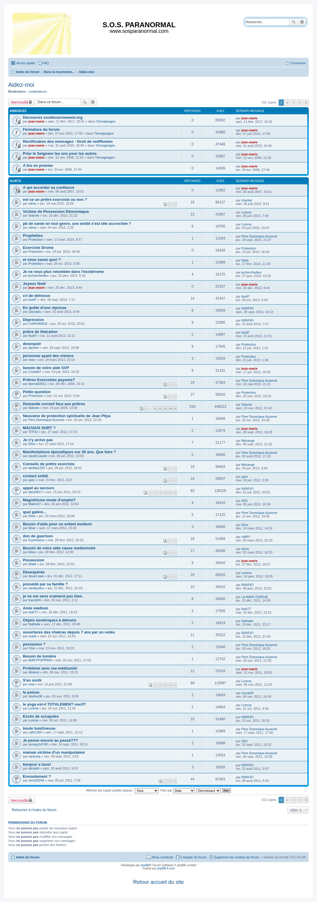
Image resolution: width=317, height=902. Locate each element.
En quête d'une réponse (45, 307)
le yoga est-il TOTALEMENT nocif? (54, 704)
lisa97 (32, 299)
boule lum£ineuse (39, 728)
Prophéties (33, 235)
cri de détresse (36, 295)
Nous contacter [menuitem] (162, 857)
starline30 (35, 696)
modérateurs (38, 91)
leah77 (33, 612)
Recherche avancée (302, 22)
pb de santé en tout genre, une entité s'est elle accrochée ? (77, 223)
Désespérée (34, 572)
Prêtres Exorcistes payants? (49, 380)
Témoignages (106, 121)
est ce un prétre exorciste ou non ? (55, 199)
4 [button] (300, 102)
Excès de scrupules (41, 716)
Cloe (31, 648)
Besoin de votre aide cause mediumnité (59, 548)
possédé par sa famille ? (45, 584)
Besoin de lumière (39, 656)
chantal (246, 200)
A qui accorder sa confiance (48, 187)
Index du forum (27, 857)
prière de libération (40, 331)
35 (174, 408)
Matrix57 (34, 504)
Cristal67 (34, 371)
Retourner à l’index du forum (34, 810)
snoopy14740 (38, 744)
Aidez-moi (21, 84)
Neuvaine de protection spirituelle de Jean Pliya (66, 416)
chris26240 (36, 780)
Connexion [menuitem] (298, 63)
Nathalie (34, 624)
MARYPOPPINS (40, 660)
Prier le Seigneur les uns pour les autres (60, 153)
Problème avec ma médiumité (50, 668)
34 (169, 408)
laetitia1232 (36, 468)
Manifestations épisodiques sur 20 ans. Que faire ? (69, 452)
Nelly (244, 260)
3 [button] (293, 102)
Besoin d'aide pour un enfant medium (57, 524)
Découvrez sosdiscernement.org (53, 117)
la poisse (31, 692)
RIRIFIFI (247, 308)
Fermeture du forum (41, 129)
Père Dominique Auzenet (259, 236)
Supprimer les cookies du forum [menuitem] (236, 857)
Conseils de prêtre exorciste (49, 464)
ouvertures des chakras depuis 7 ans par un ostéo (69, 632)
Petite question (37, 392)
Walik (32, 564)
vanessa (34, 756)
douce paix (36, 576)
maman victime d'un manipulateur (54, 752)
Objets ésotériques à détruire (49, 620)
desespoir (32, 344)
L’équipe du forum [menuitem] (193, 857)
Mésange (248, 440)
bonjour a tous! (37, 764)
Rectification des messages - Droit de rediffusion (68, 141)
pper (31, 480)
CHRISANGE (37, 323)
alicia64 (33, 768)
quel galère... (35, 512)
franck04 (34, 600)
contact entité (35, 476)
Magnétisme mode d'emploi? (49, 500)
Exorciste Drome (38, 247)
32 (160, 408)
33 (165, 408)
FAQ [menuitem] (45, 63)
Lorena (246, 212)
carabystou (36, 588)
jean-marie (36, 121)
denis (245, 549)
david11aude (37, 456)
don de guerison (38, 536)
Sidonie (33, 215)
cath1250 (35, 732)
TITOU (33, 432)
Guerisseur (36, 540)
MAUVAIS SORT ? (39, 428)
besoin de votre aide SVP (46, 368)
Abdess (33, 672)
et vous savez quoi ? (42, 259)
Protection (35, 239)
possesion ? (34, 644)
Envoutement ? (37, 776)
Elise (31, 444)
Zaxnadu (34, 311)
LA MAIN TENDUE (254, 597)
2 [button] (287, 102)
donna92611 (37, 383)
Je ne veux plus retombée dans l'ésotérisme (63, 271)
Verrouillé (19, 102)
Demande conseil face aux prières (54, 404)
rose (31, 359)
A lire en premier (38, 165)
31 (155, 408)
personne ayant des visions (48, 356)
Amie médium (35, 608)
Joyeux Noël (34, 283)
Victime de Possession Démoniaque (56, 211)
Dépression (33, 319)
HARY (245, 537)
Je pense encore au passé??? (50, 740)
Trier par (177, 790)
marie (32, 636)
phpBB (145, 865)
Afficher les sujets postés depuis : (122, 790)
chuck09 (247, 693)
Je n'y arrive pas (38, 440)
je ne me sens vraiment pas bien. (53, 596)
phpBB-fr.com (166, 868)
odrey (32, 203)
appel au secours (38, 488)
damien (33, 347)
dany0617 (35, 492)
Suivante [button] (306, 103)
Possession (33, 560)
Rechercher (293, 22)
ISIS (244, 500)
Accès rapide (25, 63)
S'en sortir (32, 680)
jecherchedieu (38, 275)
